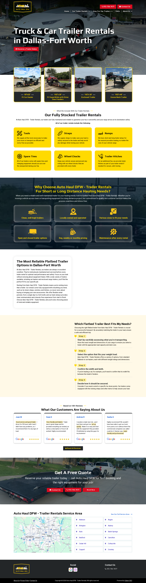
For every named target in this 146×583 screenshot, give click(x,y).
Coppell (82, 562)
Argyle (110, 532)
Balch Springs (113, 544)
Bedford (82, 550)
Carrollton (111, 550)
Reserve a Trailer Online (27, 50)
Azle (80, 544)
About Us (126, 11)
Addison (82, 532)
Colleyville (111, 556)
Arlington (82, 538)
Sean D (49, 429)
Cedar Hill (82, 556)
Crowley (111, 562)
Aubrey (110, 538)
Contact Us (124, 7)
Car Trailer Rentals (80, 11)
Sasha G (110, 429)
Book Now (92, 502)
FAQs (118, 11)
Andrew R (80, 429)
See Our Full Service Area (121, 526)
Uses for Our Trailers (102, 11)
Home (66, 11)
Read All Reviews (73, 461)
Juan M (19, 429)
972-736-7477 (107, 7)
